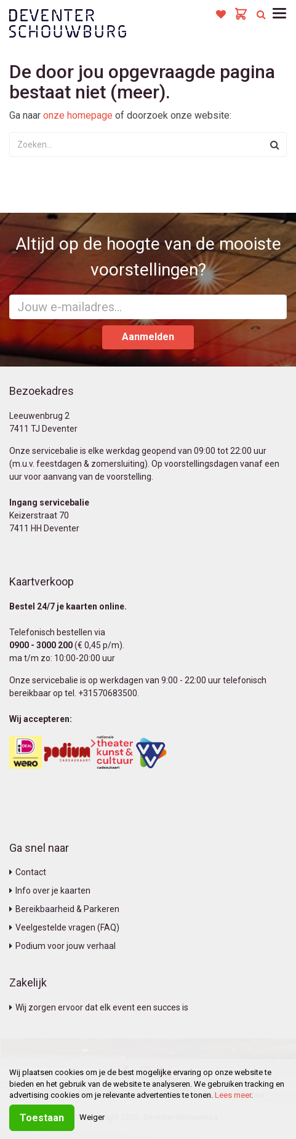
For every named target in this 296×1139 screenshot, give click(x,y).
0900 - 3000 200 (41, 645)
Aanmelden (148, 337)
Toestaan (42, 1118)
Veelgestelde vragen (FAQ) (64, 927)
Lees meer (233, 1095)
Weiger (92, 1117)
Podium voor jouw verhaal (62, 946)
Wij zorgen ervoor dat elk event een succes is (98, 1007)
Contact (27, 872)
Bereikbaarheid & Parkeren (64, 909)
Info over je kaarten (49, 890)
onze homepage (78, 115)
